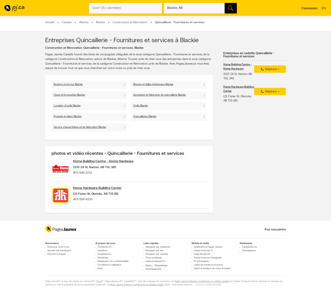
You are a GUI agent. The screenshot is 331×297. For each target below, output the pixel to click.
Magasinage (161, 265)
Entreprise (103, 257)
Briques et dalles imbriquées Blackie (153, 84)
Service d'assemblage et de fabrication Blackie (80, 127)
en (324, 8)
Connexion (309, 8)
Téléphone (268, 69)
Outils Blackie (140, 105)
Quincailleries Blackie (144, 116)
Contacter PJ (104, 247)
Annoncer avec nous (58, 247)
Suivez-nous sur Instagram (208, 257)
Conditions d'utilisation (109, 265)
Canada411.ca (249, 247)
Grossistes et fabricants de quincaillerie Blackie (159, 95)
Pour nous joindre (275, 229)
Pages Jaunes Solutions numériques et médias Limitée (202, 282)
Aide (100, 268)
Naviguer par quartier (157, 254)
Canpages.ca (249, 250)
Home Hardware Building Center (99, 189)
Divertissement (153, 269)
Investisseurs (104, 254)
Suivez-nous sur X (203, 250)
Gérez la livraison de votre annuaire (212, 268)
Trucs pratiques (154, 257)
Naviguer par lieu (154, 250)
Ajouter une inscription (59, 250)
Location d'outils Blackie (67, 105)
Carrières (102, 250)
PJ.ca (98, 282)
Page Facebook (202, 254)
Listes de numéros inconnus (208, 265)
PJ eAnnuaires (201, 261)
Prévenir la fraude (56, 254)
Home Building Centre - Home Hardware (105, 161)
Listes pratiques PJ (155, 261)
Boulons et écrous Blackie (68, 84)
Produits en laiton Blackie (67, 116)
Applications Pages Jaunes (208, 247)
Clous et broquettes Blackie (69, 95)
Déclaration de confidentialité (113, 261)
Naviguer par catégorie (158, 247)
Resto (149, 265)
